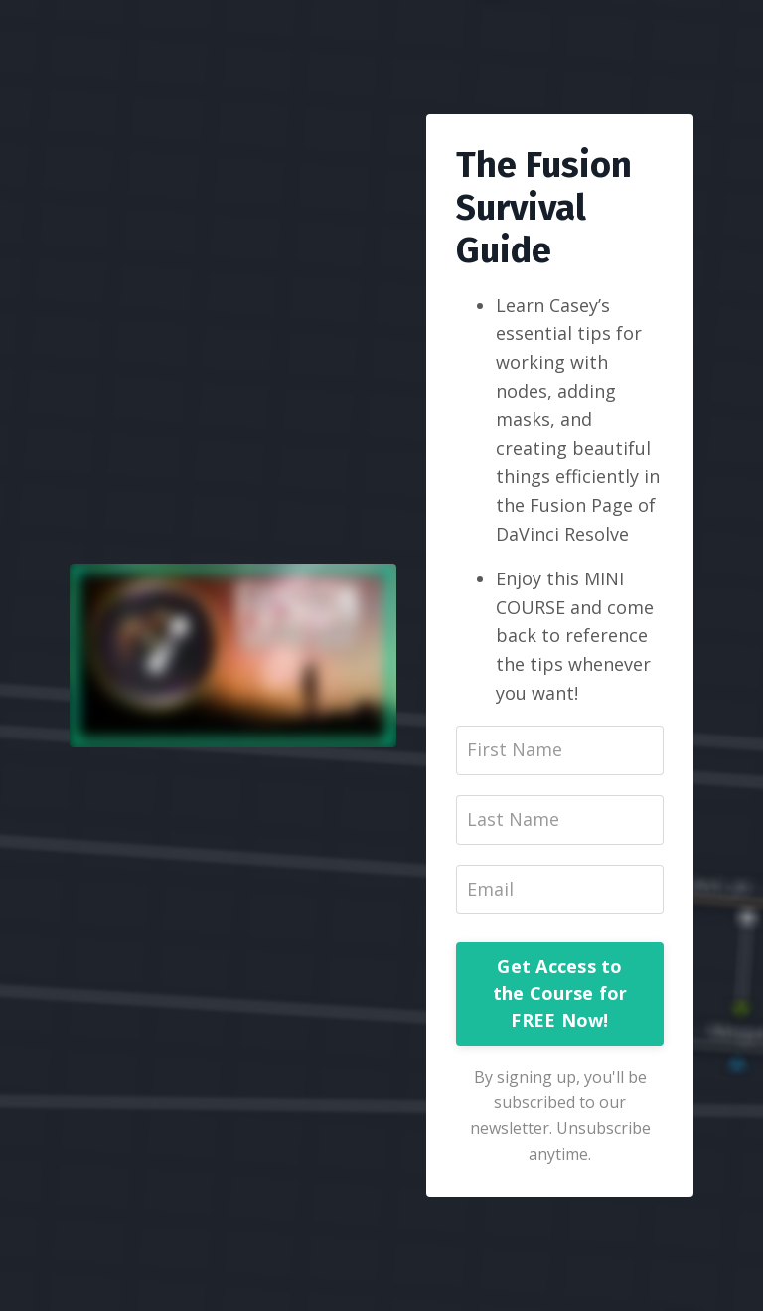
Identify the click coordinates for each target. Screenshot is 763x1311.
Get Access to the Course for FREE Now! (560, 993)
